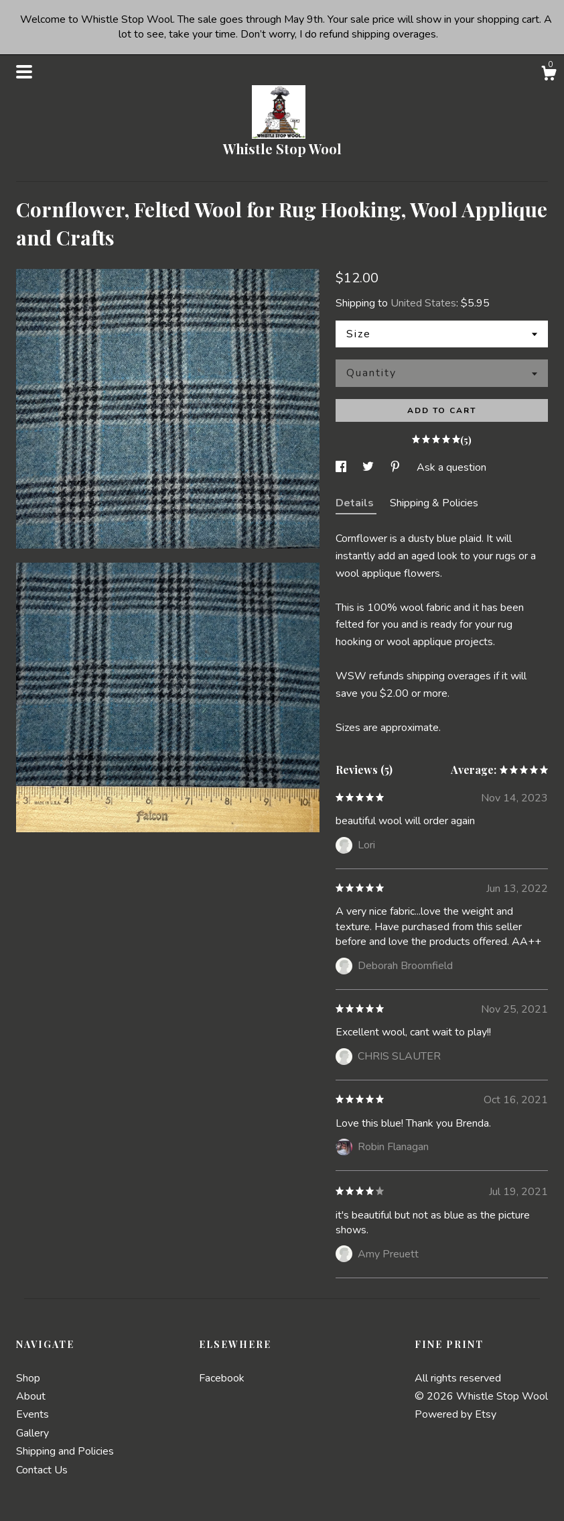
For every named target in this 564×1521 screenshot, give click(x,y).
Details (356, 503)
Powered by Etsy (455, 1414)
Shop (28, 1378)
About (31, 1396)
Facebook (221, 1378)
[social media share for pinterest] (396, 467)
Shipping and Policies (65, 1451)
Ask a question (451, 467)
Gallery (32, 1433)
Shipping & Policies (434, 503)
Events (32, 1414)
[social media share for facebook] (342, 467)
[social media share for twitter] (369, 467)
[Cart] (548, 75)
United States (423, 303)
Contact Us (42, 1470)
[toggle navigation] (24, 71)
